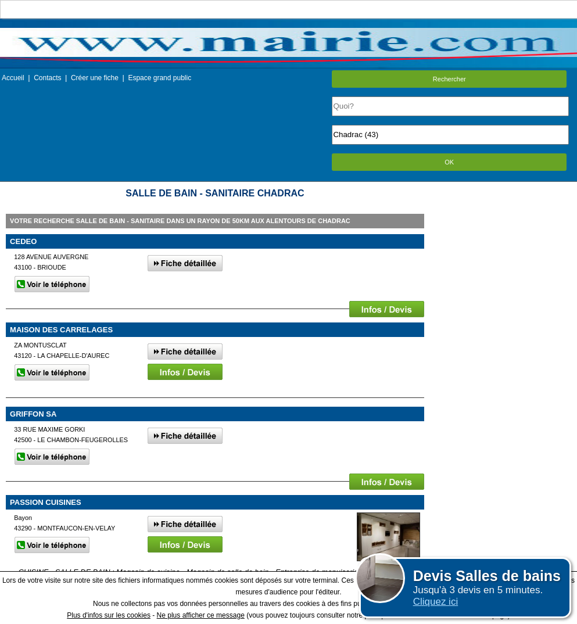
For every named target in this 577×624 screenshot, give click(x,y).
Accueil (13, 78)
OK (449, 162)
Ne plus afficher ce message (201, 615)
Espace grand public (159, 78)
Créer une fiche (95, 78)
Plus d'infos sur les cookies (108, 615)
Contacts (47, 78)
